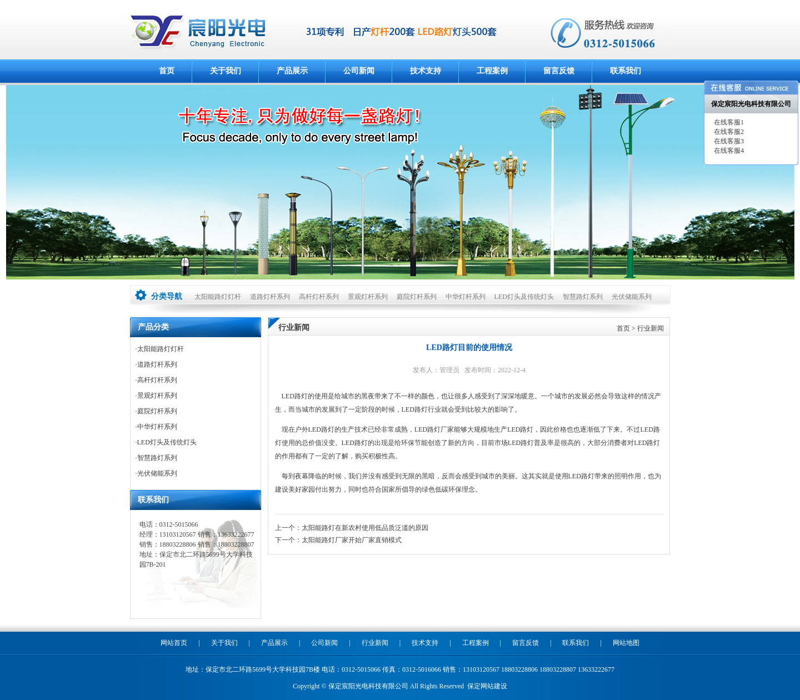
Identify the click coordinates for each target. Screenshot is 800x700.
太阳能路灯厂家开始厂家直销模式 (352, 540)
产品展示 (292, 71)
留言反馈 (558, 71)
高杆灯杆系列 (319, 297)
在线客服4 (728, 150)
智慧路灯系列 (583, 297)
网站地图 (626, 643)
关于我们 (225, 71)
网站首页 (174, 643)
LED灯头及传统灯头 (524, 297)
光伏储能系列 (632, 297)
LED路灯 (295, 396)
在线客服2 (728, 132)
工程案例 (492, 71)
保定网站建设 (487, 686)
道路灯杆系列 (270, 297)
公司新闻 (358, 71)
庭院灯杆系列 (417, 297)
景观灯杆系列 (368, 297)
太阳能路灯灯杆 (217, 297)
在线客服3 (728, 141)
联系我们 (625, 71)
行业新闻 (650, 328)
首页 (166, 71)
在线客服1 (728, 122)
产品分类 (153, 327)
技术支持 (425, 71)
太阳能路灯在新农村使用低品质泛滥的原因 (365, 528)
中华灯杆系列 (466, 297)
